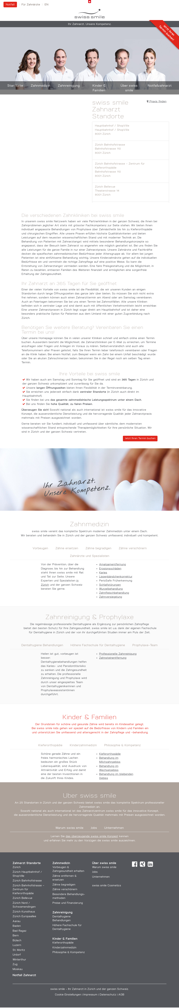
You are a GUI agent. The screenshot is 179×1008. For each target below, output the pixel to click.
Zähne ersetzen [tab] (66, 548)
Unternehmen (101, 877)
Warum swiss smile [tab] (69, 828)
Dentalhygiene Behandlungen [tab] (42, 645)
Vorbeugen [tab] (40, 548)
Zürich (17, 868)
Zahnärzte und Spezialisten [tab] (89, 556)
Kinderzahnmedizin (64, 948)
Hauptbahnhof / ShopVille (130, 131)
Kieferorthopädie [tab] (50, 746)
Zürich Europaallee (24, 917)
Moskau (18, 970)
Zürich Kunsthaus (24, 912)
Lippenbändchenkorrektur (115, 577)
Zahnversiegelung (110, 597)
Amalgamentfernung (112, 565)
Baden (17, 926)
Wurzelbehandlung (111, 589)
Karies (103, 573)
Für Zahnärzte (31, 4)
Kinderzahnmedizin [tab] (83, 746)
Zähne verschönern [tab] (133, 548)
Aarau (16, 922)
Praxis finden (156, 102)
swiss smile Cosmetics (106, 886)
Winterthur (19, 960)
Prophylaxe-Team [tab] (145, 645)
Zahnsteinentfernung (112, 658)
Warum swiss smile (104, 868)
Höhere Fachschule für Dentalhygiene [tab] (97, 645)
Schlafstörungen (110, 585)
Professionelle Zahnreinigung (118, 654)
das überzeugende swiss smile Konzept (92, 837)
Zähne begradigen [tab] (98, 548)
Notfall (10, 4)
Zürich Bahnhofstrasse (130, 150)
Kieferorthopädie (110, 754)
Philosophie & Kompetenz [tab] (122, 746)
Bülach (17, 941)
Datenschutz (108, 995)
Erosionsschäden (110, 569)
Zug (15, 965)
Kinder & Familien (99, 88)
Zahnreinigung (69, 86)
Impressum (90, 995)
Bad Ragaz (19, 931)
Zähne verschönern (64, 890)
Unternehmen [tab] (114, 828)
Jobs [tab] (94, 828)
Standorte (15, 86)
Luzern (17, 946)
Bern (16, 936)
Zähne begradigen (63, 885)
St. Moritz (19, 950)
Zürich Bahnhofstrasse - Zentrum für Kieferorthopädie (130, 171)
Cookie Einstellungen (68, 995)
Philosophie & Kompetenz (68, 953)
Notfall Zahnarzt (24, 975)
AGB (121, 995)
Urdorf (17, 955)
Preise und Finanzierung (67, 903)
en (46, 4)
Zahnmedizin (40, 86)
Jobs (95, 872)
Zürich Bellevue (130, 192)
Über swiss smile (129, 88)
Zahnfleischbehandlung (114, 593)
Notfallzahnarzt (160, 86)
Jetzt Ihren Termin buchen (140, 439)
